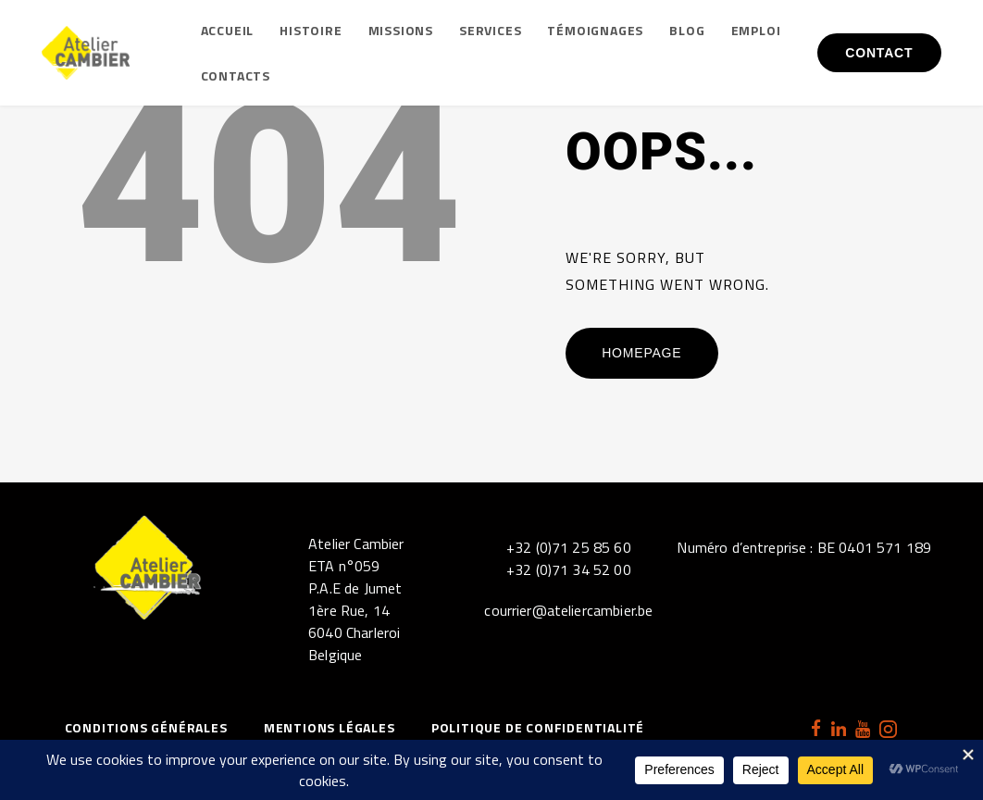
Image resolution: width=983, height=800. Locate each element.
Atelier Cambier (356, 543)
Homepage (641, 352)
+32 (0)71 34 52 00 (568, 569)
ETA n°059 (344, 566)
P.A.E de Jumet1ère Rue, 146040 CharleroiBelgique (355, 621)
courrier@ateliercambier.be (568, 610)
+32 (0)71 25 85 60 (568, 547)
